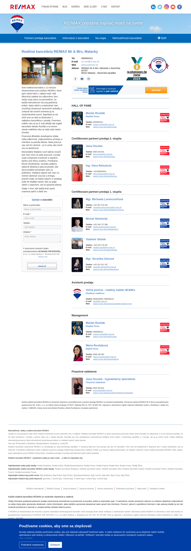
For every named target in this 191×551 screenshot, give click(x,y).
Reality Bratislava (44, 466)
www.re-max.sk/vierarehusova (105, 176)
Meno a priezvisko (31, 205)
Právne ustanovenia (105, 489)
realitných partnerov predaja (52, 450)
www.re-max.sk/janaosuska (104, 157)
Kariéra (75, 6)
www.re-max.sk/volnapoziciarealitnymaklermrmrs (112, 304)
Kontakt (115, 6)
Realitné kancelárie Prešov (156, 469)
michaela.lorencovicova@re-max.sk (107, 208)
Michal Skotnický (97, 218)
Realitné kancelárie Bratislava (66, 469)
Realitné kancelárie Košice (90, 469)
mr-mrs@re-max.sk (90, 62)
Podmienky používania (125, 489)
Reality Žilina (138, 466)
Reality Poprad (102, 466)
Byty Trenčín (96, 475)
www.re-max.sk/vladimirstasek (105, 250)
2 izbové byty (68, 479)
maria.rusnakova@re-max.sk (104, 357)
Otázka (27, 232)
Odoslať (42, 266)
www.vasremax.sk (89, 65)
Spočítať (156, 90)
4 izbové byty (90, 479)
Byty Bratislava (46, 475)
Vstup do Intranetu (86, 489)
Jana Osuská (94, 146)
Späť (162, 38)
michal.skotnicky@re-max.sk (104, 227)
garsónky (46, 479)
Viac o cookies (26, 538)
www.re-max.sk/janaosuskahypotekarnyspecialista (113, 393)
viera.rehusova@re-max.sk (104, 174)
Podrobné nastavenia (32, 545)
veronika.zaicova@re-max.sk (104, 267)
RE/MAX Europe (53, 489)
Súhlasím (55, 545)
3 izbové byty (79, 479)
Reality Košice (58, 466)
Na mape (102, 38)
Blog (65, 6)
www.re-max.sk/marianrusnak (105, 127)
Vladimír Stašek (96, 239)
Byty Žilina (126, 475)
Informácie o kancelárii (76, 38)
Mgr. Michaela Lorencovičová (104, 199)
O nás (104, 6)
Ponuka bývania (50, 6)
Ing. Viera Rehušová (98, 165)
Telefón (26, 223)
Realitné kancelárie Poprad (133, 469)
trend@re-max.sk (100, 301)
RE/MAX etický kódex (36, 453)
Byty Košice (57, 475)
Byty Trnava (116, 475)
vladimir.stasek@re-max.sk (104, 248)
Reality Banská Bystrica (73, 466)
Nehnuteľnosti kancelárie (129, 38)
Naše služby (90, 6)
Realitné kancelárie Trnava (25, 472)
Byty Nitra (106, 475)
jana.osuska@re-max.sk (102, 154)
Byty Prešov (68, 475)
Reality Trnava (126, 466)
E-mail (27, 214)
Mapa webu (142, 489)
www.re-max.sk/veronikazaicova (106, 269)
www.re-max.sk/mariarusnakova (105, 359)
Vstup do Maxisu (69, 489)
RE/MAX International (35, 489)
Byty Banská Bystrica (82, 475)
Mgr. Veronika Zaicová (100, 258)
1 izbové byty (56, 479)
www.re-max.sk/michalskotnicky (105, 229)
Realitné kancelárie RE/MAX (92, 434)
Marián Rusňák (95, 115)
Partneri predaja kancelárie (41, 38)
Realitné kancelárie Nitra (111, 469)
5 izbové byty (102, 479)
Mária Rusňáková (97, 347)
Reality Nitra (114, 466)
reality (44, 458)
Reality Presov (90, 466)
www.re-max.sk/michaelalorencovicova (108, 210)
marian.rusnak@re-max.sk (103, 125)
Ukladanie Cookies (157, 489)
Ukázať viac (42, 257)
